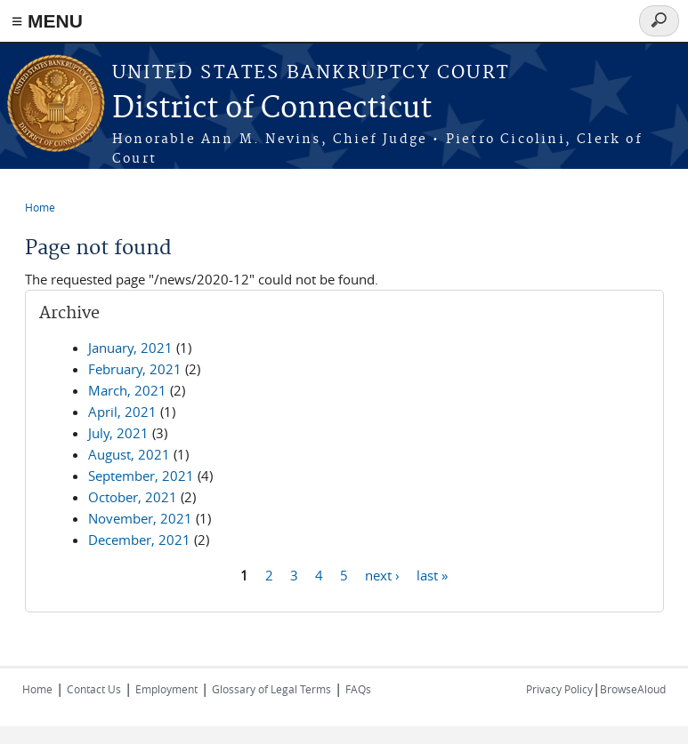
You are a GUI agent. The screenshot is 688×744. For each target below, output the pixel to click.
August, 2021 (129, 454)
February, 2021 (135, 369)
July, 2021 (118, 433)
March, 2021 (127, 390)
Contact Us (94, 689)
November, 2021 (140, 518)
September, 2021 (141, 475)
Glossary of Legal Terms (271, 689)
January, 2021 (130, 347)
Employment (166, 689)
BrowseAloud (633, 689)
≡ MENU (47, 21)
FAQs (358, 689)
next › (382, 574)
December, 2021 (139, 539)
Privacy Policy (559, 689)
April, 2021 (122, 411)
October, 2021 (132, 497)
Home (40, 207)
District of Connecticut (272, 109)
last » (432, 574)
